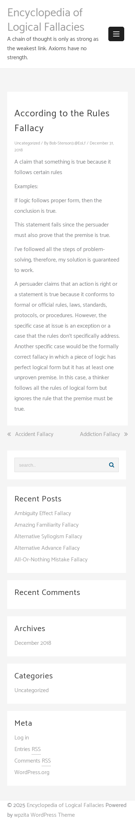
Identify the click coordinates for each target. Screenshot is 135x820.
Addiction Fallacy (100, 434)
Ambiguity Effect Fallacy (42, 513)
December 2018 (32, 643)
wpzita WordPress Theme (44, 815)
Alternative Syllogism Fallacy (48, 536)
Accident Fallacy (34, 434)
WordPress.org (31, 772)
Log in (21, 738)
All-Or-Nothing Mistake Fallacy (50, 560)
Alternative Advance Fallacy (47, 548)
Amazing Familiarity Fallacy (46, 525)
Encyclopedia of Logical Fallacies (45, 20)
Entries (27, 750)
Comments (32, 761)
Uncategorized (27, 143)
